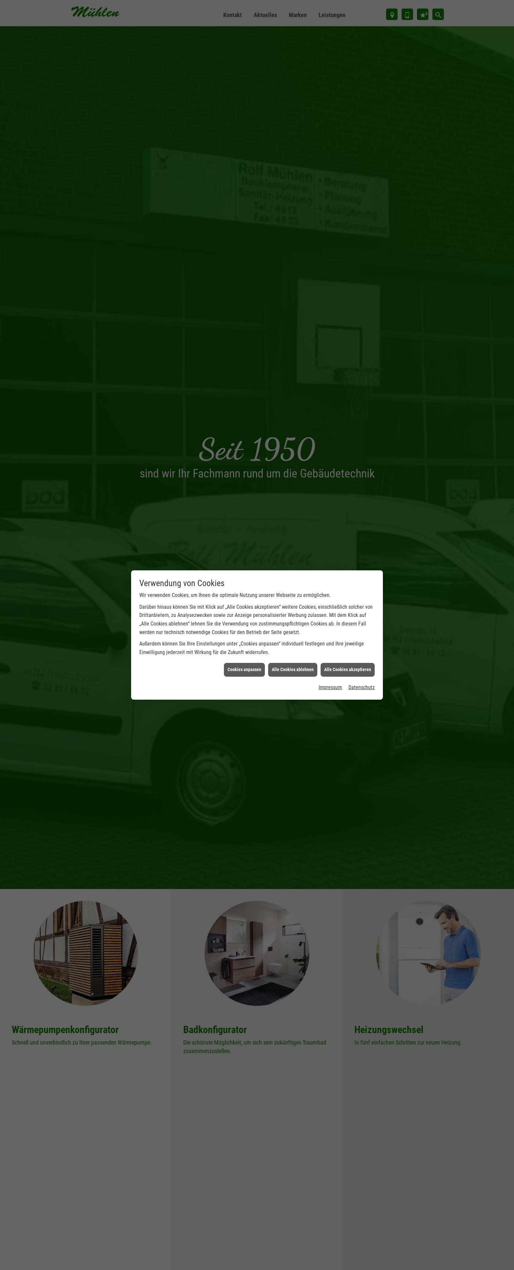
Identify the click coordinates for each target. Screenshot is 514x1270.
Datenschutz (361, 636)
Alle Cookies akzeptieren (347, 618)
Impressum (330, 636)
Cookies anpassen (244, 618)
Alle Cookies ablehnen (293, 618)
